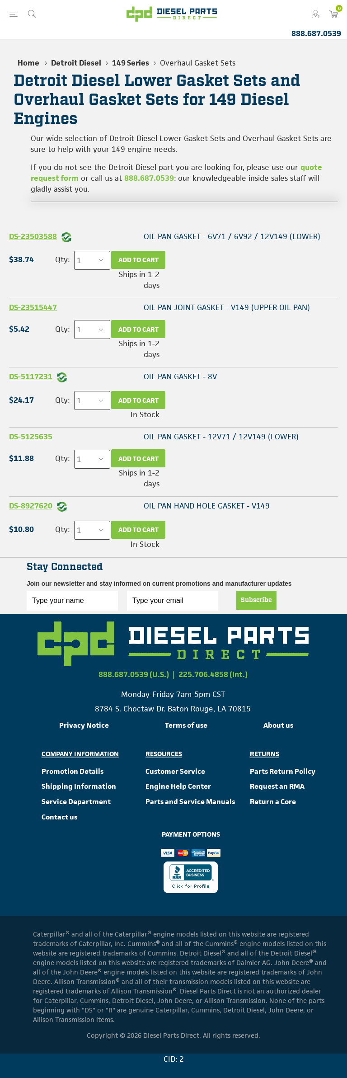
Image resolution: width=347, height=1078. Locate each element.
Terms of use (186, 725)
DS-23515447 (33, 307)
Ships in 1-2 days (139, 279)
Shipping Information (79, 786)
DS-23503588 (33, 236)
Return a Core (273, 801)
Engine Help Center (178, 786)
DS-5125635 (30, 437)
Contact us (59, 817)
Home (28, 63)
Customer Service (175, 771)
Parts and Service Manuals (190, 801)
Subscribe (256, 600)
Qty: (62, 259)
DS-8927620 (30, 506)
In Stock (145, 414)
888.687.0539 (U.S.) (133, 674)
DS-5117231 (30, 376)
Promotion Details (72, 771)
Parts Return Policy (282, 771)
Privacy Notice (84, 725)
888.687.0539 (316, 33)
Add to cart (138, 259)
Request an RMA (277, 786)
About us (278, 725)
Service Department (76, 801)
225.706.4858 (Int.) (213, 674)
